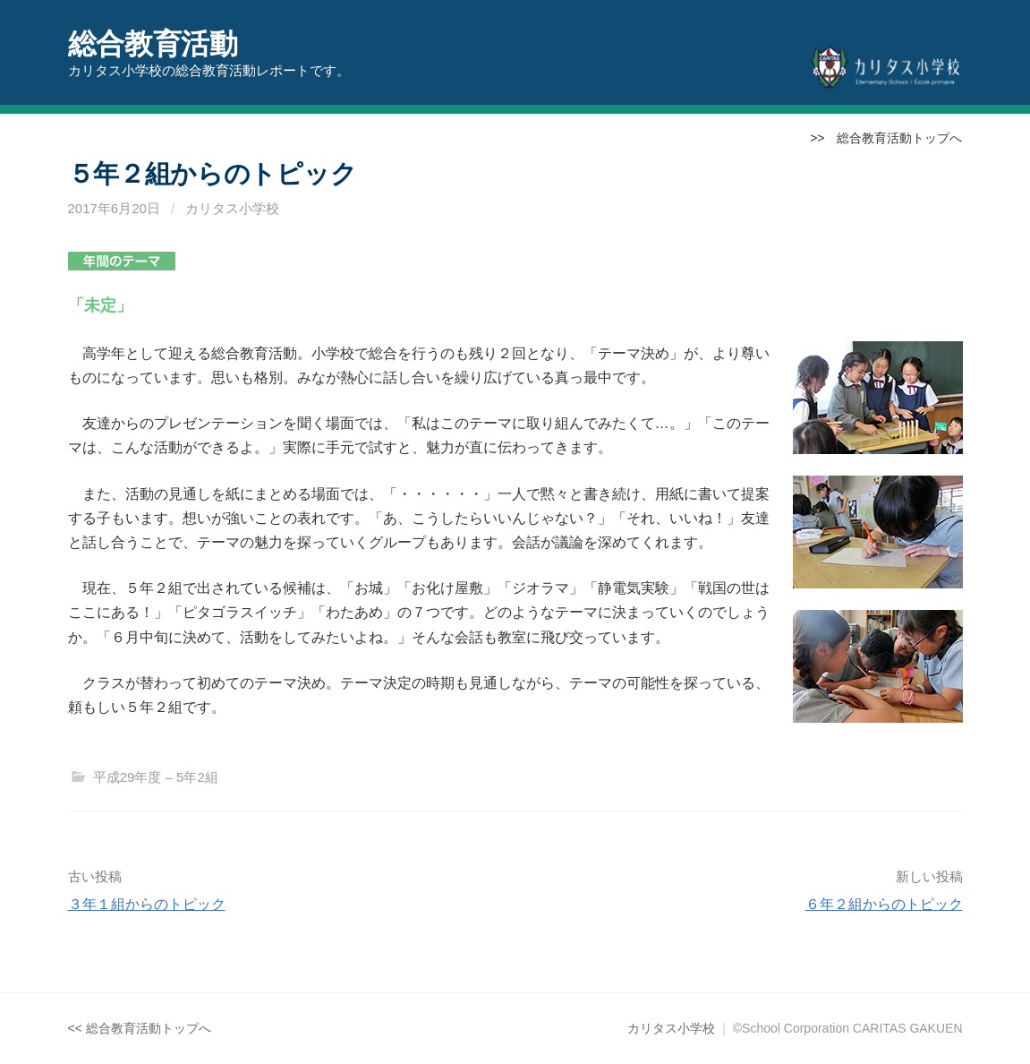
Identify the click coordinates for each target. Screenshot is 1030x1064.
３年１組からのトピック (147, 904)
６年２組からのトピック (884, 904)
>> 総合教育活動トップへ (886, 138)
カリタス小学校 (232, 208)
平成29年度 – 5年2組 (155, 777)
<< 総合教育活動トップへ (139, 1028)
